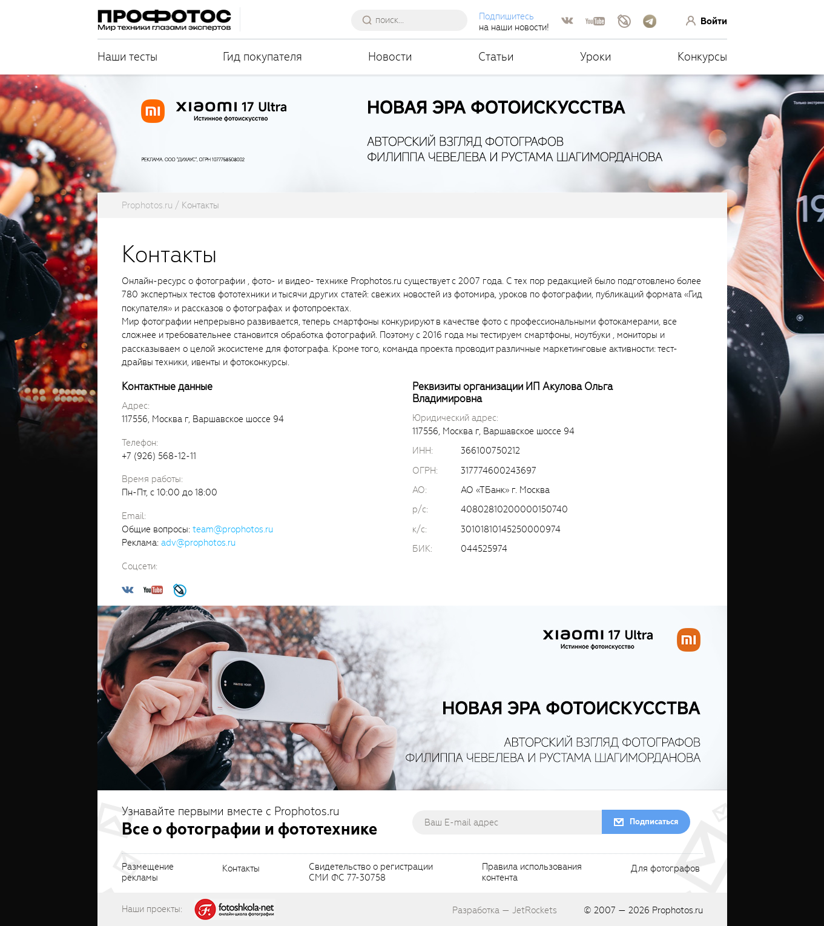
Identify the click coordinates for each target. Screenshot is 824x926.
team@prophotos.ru (233, 529)
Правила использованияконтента (532, 873)
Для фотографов (665, 869)
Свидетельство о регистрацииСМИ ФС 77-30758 (371, 873)
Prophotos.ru (677, 910)
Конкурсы (702, 56)
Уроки (595, 56)
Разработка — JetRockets (504, 910)
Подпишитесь (506, 16)
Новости (390, 56)
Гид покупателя (262, 56)
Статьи (496, 56)
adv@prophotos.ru (198, 543)
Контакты (241, 869)
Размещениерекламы (148, 873)
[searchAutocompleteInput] (413, 20)
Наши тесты (127, 56)
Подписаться (654, 821)
